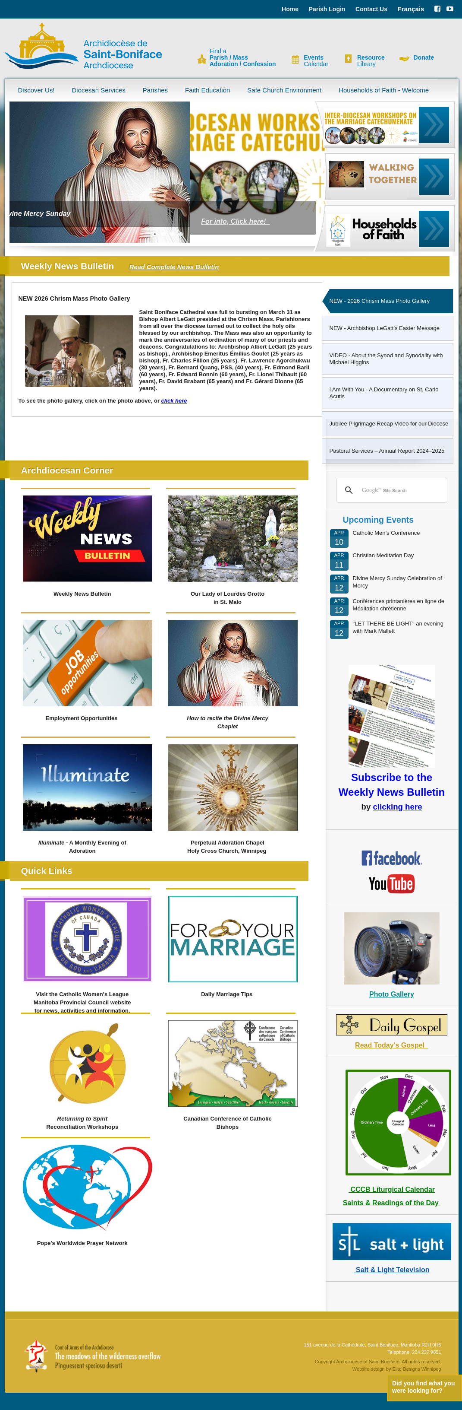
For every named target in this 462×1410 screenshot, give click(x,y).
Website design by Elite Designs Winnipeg (396, 1369)
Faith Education (207, 90)
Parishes (155, 90)
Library (371, 60)
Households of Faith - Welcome (384, 90)
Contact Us (371, 9)
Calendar (316, 60)
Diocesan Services (99, 90)
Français (411, 9)
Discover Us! (36, 90)
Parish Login (327, 9)
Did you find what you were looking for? (423, 1387)
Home (290, 9)
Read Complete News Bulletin (174, 267)
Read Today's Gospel (391, 1045)
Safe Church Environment (284, 90)
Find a (243, 57)
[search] (390, 490)
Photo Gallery (391, 994)
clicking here (397, 806)
